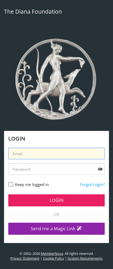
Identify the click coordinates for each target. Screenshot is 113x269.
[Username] (56, 153)
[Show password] (100, 169)
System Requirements (85, 258)
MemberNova (52, 253)
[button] (56, 229)
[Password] (56, 169)
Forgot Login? (92, 184)
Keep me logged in (32, 184)
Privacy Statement (25, 258)
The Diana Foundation (33, 11)
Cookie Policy (53, 258)
